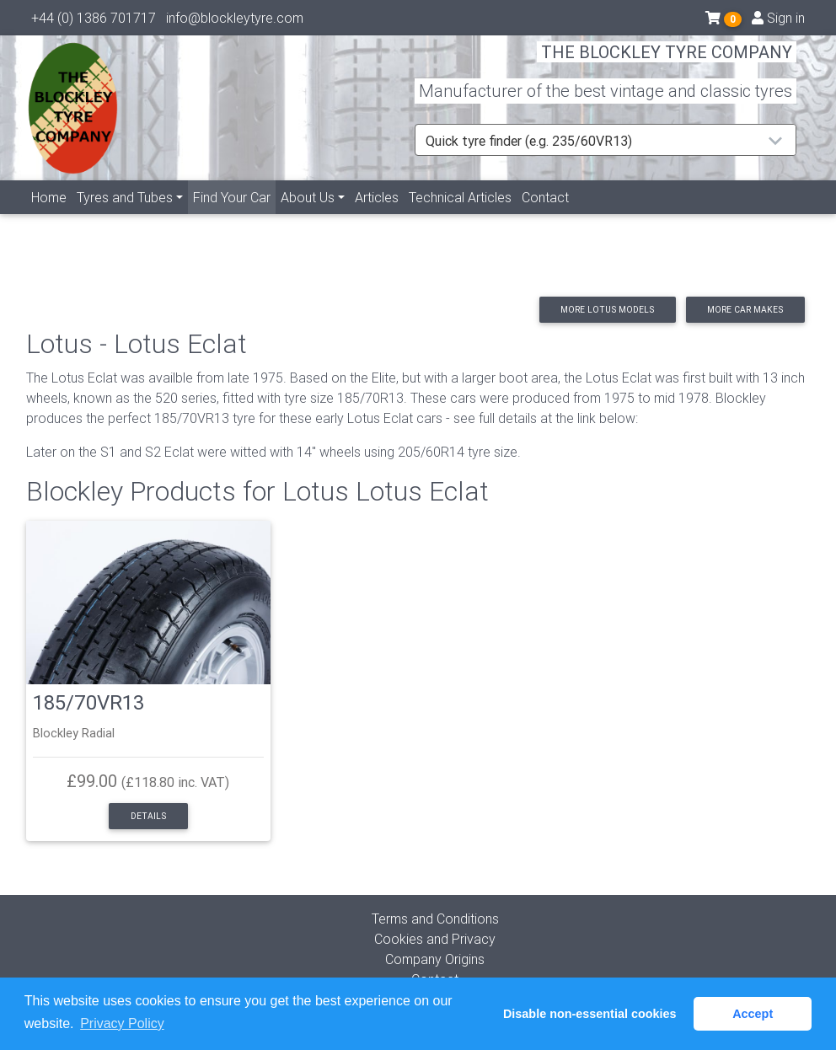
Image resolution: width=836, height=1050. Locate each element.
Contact (545, 216)
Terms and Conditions (435, 918)
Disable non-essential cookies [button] (590, 1014)
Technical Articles (460, 216)
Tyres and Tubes (125, 216)
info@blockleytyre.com (234, 21)
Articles (377, 216)
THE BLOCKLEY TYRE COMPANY (666, 62)
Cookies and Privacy (435, 938)
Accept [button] (752, 1014)
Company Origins (435, 959)
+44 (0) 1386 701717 (93, 21)
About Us (308, 216)
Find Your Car (234, 215)
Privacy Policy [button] (122, 1023)
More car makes (745, 309)
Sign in (778, 21)
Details (148, 816)
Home (49, 216)
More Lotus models (607, 309)
